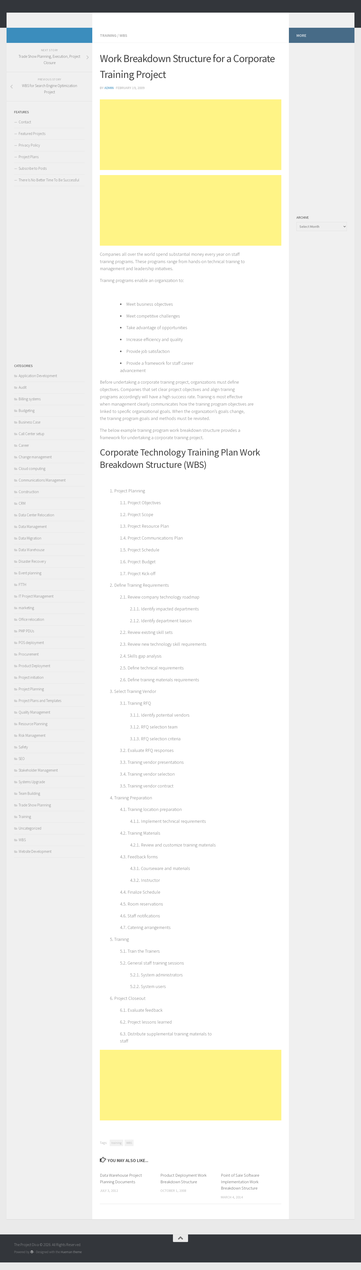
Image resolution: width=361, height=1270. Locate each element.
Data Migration (30, 545)
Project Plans (29, 164)
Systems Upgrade (32, 789)
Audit (22, 394)
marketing (26, 615)
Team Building (29, 801)
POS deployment (31, 650)
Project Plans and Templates (40, 708)
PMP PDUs (26, 638)
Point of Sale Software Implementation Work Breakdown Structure (240, 1189)
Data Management (33, 534)
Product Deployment (34, 673)
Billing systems (30, 406)
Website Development (35, 859)
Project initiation (31, 685)
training (116, 1150)
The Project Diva (50, 17)
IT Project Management (36, 603)
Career (24, 452)
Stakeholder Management (38, 777)
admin (109, 95)
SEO (22, 766)
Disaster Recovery (32, 569)
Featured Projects (32, 141)
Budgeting (27, 418)
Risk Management (32, 743)
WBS (123, 42)
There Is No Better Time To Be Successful (49, 187)
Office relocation (31, 627)
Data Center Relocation (36, 522)
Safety (23, 754)
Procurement (29, 661)
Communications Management (42, 487)
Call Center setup (31, 441)
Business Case (29, 429)
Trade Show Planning (35, 812)
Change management (35, 464)
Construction (29, 499)
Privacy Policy (29, 152)
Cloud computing (32, 476)
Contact (25, 129)
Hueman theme (71, 1259)
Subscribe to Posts (33, 176)
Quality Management (34, 719)
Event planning (30, 580)
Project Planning (31, 696)
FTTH (22, 592)
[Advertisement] (190, 142)
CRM (22, 511)
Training (108, 42)
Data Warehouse (31, 557)
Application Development (38, 383)
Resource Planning (33, 731)
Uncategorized (30, 835)
